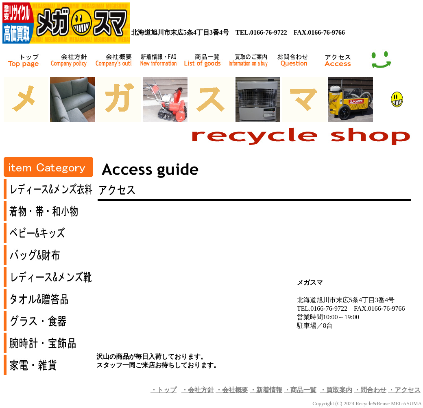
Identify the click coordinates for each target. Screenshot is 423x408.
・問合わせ (370, 389)
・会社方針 (197, 389)
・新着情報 (266, 389)
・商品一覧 (300, 389)
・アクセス (404, 389)
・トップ (163, 389)
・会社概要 (232, 389)
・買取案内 (336, 389)
